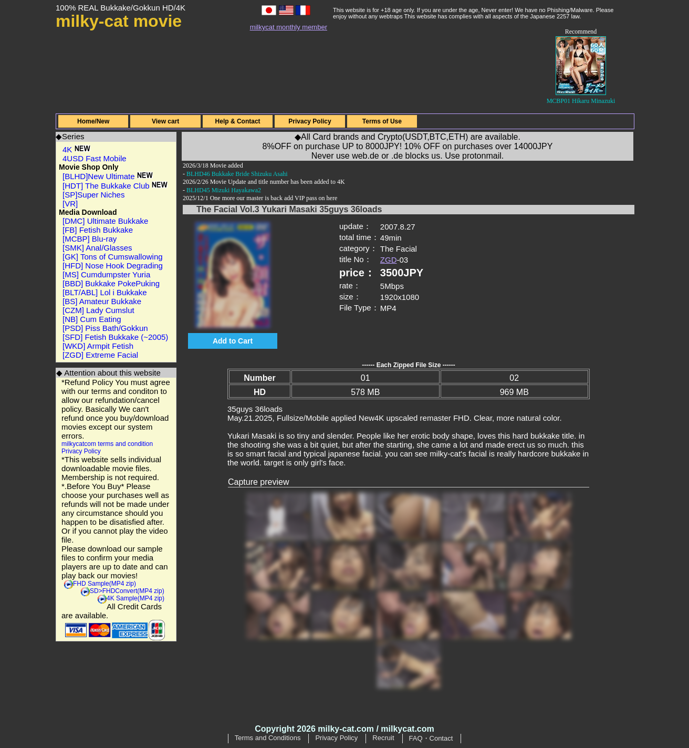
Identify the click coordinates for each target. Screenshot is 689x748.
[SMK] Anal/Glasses (97, 247)
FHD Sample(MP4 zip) (104, 583)
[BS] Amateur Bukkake (101, 301)
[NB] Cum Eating (91, 319)
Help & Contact (237, 121)
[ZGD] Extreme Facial (100, 354)
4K (76, 149)
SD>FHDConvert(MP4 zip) (127, 591)
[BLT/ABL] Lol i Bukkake (104, 292)
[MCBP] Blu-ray (89, 238)
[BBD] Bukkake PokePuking (111, 283)
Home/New (93, 121)
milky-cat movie (119, 21)
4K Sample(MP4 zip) (135, 598)
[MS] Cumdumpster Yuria (106, 274)
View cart (165, 121)
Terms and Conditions (268, 738)
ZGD (388, 259)
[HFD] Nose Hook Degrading (112, 265)
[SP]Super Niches (93, 194)
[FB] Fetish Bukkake (97, 229)
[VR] (70, 203)
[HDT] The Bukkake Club (115, 185)
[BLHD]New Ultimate (107, 176)
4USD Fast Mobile (94, 158)
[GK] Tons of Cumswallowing (112, 256)
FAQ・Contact (431, 738)
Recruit (383, 738)
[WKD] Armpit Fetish (97, 345)
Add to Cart (233, 341)
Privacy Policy (309, 121)
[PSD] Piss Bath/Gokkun (105, 328)
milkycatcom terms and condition (107, 444)
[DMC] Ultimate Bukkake (105, 220)
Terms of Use (382, 121)
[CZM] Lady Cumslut (98, 310)
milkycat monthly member (288, 27)
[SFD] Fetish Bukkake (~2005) (115, 337)
